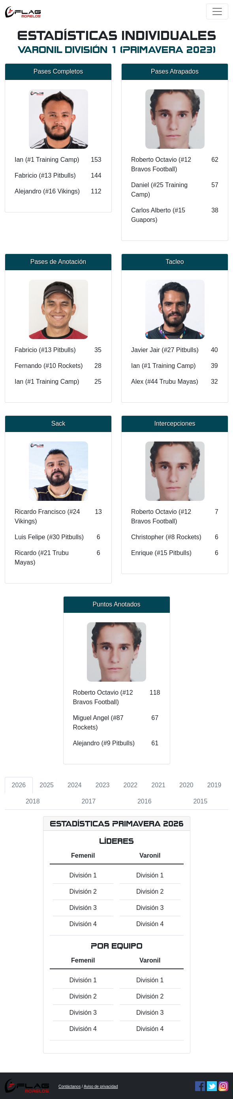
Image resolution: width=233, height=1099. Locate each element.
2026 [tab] (19, 785)
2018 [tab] (33, 801)
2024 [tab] (75, 785)
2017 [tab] (88, 801)
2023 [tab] (103, 785)
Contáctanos (69, 1086)
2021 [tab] (158, 785)
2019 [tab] (214, 785)
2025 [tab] (46, 785)
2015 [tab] (200, 801)
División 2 (83, 891)
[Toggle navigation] (217, 11)
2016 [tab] (144, 801)
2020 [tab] (186, 785)
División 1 (83, 875)
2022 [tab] (131, 785)
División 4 (83, 924)
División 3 (83, 907)
